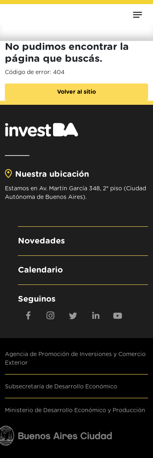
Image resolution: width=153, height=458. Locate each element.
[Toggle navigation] (137, 14)
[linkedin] (95, 315)
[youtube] (118, 315)
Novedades (41, 241)
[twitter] (73, 315)
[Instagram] (50, 315)
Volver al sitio (76, 92)
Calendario (40, 270)
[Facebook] (28, 315)
